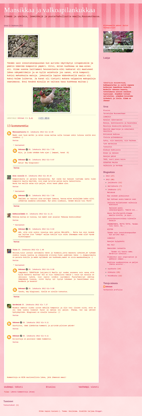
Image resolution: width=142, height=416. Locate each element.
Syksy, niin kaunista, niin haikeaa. (120, 141)
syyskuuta (112, 269)
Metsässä (111, 192)
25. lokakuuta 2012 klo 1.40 (31, 250)
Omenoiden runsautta (116, 248)
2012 (108, 180)
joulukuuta (113, 183)
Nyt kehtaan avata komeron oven (121, 199)
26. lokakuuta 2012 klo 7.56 (41, 196)
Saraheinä (17, 305)
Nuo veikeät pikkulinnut (118, 196)
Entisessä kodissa (111, 134)
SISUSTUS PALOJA (110, 162)
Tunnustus (107, 147)
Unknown (21, 149)
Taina (15, 250)
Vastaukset (20, 145)
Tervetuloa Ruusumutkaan (114, 114)
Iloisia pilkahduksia (112, 137)
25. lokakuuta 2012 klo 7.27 (35, 305)
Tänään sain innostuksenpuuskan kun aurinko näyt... (121, 234)
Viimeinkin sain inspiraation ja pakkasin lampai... (122, 258)
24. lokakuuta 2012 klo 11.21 (39, 214)
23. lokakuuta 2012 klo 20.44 (38, 176)
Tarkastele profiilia (112, 290)
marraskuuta (113, 186)
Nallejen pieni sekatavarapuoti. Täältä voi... (122, 209)
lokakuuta (112, 190)
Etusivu (50, 387)
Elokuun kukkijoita (112, 150)
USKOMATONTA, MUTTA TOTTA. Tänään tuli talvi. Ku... (122, 225)
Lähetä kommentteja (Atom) (23, 392)
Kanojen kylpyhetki (115, 241)
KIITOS (110, 229)
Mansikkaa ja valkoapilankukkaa (49, 10)
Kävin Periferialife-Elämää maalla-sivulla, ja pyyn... (120, 214)
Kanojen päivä (109, 156)
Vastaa (15, 140)
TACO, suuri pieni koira (114, 159)
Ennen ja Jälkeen (111, 153)
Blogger (98, 411)
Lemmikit (107, 117)
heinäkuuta (113, 276)
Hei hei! (111, 245)
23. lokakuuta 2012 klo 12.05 (40, 132)
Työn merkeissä (110, 144)
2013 (108, 176)
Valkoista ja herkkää (112, 166)
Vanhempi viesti (89, 387)
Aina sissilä (18, 176)
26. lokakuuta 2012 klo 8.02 (41, 229)
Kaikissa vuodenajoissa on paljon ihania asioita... (122, 263)
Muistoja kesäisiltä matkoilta (117, 126)
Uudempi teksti (13, 387)
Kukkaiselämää (19, 214)
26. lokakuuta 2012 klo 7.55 (41, 149)
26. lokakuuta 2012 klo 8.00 (41, 269)
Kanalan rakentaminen (112, 120)
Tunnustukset (9, 405)
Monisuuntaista (19, 132)
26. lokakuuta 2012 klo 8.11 (36, 322)
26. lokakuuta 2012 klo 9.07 (41, 160)
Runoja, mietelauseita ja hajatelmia (120, 123)
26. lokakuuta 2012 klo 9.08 (41, 289)
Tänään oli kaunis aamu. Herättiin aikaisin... (120, 253)
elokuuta (112, 272)
